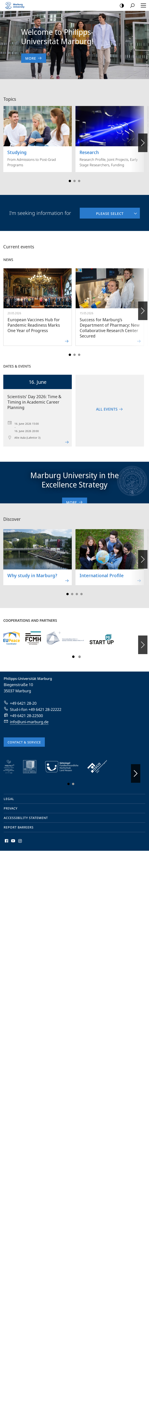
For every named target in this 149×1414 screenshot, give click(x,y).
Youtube (12, 837)
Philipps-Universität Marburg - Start (16, 5)
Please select (102, 207)
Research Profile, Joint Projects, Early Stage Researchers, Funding (109, 132)
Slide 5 (79, 177)
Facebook (6, 837)
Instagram (20, 837)
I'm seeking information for (40, 208)
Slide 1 (70, 177)
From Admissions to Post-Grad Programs (37, 132)
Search (131, 6)
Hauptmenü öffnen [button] (142, 5)
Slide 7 (81, 590)
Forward (142, 304)
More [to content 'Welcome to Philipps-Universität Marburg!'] (33, 58)
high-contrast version (121, 6)
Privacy (10, 804)
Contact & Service (24, 738)
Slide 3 (74, 177)
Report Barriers (19, 823)
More (74, 498)
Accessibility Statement (26, 813)
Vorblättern (142, 136)
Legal (9, 794)
